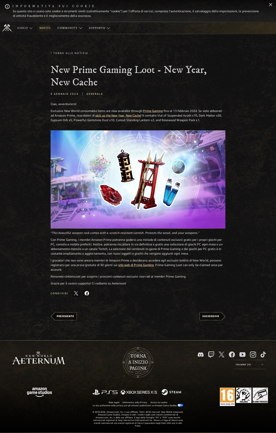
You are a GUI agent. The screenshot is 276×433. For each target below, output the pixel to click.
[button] (138, 179)
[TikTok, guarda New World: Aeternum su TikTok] (263, 354)
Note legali (114, 402)
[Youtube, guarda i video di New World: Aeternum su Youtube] (242, 354)
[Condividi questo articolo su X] (76, 293)
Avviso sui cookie (159, 402)
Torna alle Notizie (70, 53)
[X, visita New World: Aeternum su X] (221, 354)
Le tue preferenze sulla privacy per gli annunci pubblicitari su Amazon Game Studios (138, 405)
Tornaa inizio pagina (138, 362)
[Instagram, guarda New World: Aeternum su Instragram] (253, 354)
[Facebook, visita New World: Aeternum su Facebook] (232, 354)
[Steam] (172, 392)
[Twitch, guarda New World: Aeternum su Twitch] (211, 354)
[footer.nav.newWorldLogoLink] (38, 358)
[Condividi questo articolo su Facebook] (87, 293)
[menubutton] (249, 364)
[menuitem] (25, 28)
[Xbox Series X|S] (139, 392)
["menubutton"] (25, 28)
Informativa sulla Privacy (134, 402)
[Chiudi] (270, 5)
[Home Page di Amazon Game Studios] (39, 393)
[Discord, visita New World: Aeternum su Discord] (201, 354)
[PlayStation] (105, 392)
